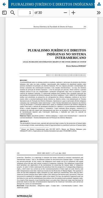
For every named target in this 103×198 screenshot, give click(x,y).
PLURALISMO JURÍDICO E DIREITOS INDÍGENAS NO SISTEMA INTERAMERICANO (57, 4)
